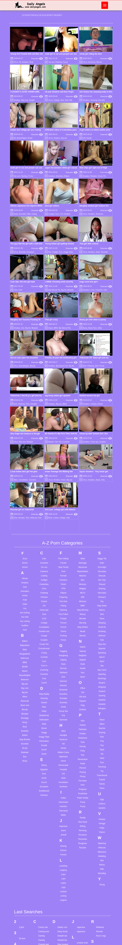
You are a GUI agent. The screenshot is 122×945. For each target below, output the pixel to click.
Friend (63, 521)
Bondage (25, 607)
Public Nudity (82, 687)
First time (63, 491)
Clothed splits (44, 855)
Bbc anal (23, 922)
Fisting (34, 214)
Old (82, 582)
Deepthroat (44, 605)
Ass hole (24, 506)
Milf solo (80, 895)
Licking (63, 785)
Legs (63, 777)
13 (43, 15)
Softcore (101, 525)
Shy (102, 491)
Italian (63, 704)
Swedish (101, 593)
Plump (82, 666)
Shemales (102, 482)
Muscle (83, 525)
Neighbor (83, 545)
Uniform (102, 693)
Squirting (102, 563)
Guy (63, 605)
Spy (102, 555)
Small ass (100, 849)
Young (102, 774)
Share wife (100, 845)
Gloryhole (63, 579)
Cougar (44, 525)
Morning (82, 512)
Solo (102, 529)
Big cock (24, 100)
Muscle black (82, 929)
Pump (82, 691)
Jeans (63, 720)
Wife (102, 758)
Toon (102, 652)
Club (44, 503)
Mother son (81, 925)
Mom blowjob (82, 903)
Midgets (82, 478)
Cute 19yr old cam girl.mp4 (22, 282)
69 (15, 138)
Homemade (63, 654)
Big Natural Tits (54, 290)
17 (52, 15)
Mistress (82, 491)
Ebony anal (62, 849)
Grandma (63, 583)
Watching (102, 733)
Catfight (44, 469)
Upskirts (101, 697)
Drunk (44, 639)
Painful (83, 614)
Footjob (63, 508)
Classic (44, 491)
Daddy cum (62, 817)
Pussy (101, 366)
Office (82, 577)
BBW (56, 328)
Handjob (33, 404)
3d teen (22, 828)
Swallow (101, 589)
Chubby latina (44, 842)
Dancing (44, 588)
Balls (25, 539)
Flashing (58, 62)
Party (82, 640)
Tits (101, 643)
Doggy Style (68, 252)
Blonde (99, 62)
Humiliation (63, 672)
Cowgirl (51, 214)
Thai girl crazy (51, 320)
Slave (102, 508)
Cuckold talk (43, 894)
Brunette (101, 100)
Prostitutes (82, 683)
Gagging (63, 540)
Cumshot (98, 290)
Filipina (63, 482)
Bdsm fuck (23, 943)
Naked (82, 536)
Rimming (82, 720)
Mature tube (82, 882)
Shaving (101, 478)
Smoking (102, 521)
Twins (101, 677)
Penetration (83, 649)
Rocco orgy (101, 825)
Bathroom (25, 547)
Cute (20, 290)
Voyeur (102, 721)
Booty (24, 612)
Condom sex (44, 521)
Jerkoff (63, 724)
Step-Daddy (44, 583)
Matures (82, 465)
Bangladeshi (25, 543)
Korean (63, 744)
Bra (49, 252)
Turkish (102, 669)
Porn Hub (106, 172)
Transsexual (102, 665)
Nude (82, 553)
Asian (16, 214)
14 (45, 15)
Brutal (30, 138)
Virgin (102, 717)
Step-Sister (102, 495)
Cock (93, 290)
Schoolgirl (102, 456)
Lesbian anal (82, 832)
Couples (44, 529)
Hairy (63, 620)
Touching (102, 656)
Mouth (82, 521)
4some (25, 456)
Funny (65, 62)
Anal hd (22, 872)
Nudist (82, 558)
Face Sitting (63, 448)
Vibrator (102, 708)
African (25, 468)
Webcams (102, 741)
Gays (63, 553)
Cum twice (42, 919)
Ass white (23, 902)
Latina (63, 772)
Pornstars (83, 670)
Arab (25, 489)
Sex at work (101, 841)
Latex (63, 764)
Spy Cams (102, 559)
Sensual (101, 465)
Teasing (102, 622)
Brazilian (24, 620)
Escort (44, 672)
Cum (57, 214)
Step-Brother (24, 629)
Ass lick (22, 893)
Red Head (82, 711)
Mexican (82, 473)
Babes (66, 176)
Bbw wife (23, 939)
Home (63, 650)
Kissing (63, 735)
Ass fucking (25, 502)
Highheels (63, 646)
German (63, 558)
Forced (63, 512)
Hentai (89, 138)
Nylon (82, 566)
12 (40, 15)
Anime (24, 485)
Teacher (101, 617)
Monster (82, 508)
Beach (24, 560)
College (57, 100)
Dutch (44, 643)
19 (57, 15)
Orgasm (82, 590)
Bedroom (25, 569)
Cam (15, 290)
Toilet (102, 647)
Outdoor (82, 599)
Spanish (101, 538)
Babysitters (25, 535)
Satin (102, 452)
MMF (83, 495)
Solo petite (100, 866)
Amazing (94, 100)
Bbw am (22, 926)
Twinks (102, 673)
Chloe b (41, 838)
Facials (63, 452)
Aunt (25, 519)
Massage (83, 452)
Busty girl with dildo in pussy (93, 320)
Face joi (61, 873)
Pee (82, 644)
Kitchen (63, 740)
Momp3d (80, 916)
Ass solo (22, 897)
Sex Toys (102, 469)
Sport (102, 551)
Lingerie (63, 789)
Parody (83, 636)
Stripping (102, 576)
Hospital (63, 659)
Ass (22, 328)
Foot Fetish (63, 503)
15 (47, 15)
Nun (82, 562)
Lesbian (63, 781)
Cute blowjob (43, 928)
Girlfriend (63, 562)
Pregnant (83, 679)
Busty (85, 328)
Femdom (63, 469)
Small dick (100, 854)
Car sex (51, 62)
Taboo (102, 609)
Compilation (44, 516)
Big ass (64, 138)
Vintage (102, 713)
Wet (102, 750)
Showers (102, 486)
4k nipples (23, 839)
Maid (83, 448)
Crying (44, 542)
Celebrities (44, 473)
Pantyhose (82, 627)
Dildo (29, 214)
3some (25, 452)
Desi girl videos (52, 206)
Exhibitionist (44, 680)
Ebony (44, 654)
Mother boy (81, 920)
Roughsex (82, 733)
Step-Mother (82, 516)
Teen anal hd (101, 895)
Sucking (101, 585)
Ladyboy (63, 759)
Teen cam (100, 899)
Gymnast (63, 609)
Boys (25, 616)
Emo (44, 663)
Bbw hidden (24, 934)
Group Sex (63, 600)
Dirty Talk (68, 100)
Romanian (82, 728)
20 (60, 15)
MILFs (82, 482)
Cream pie (42, 877)
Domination (44, 630)
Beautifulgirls (22, 138)
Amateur (25, 62)
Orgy (83, 594)
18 (55, 15)
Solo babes (101, 858)
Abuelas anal (24, 850)
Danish (44, 592)
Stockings (102, 568)
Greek (63, 596)
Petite (82, 653)
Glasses (63, 575)
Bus (25, 646)
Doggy (44, 622)
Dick (84, 366)
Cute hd (41, 932)
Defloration (44, 609)
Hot (63, 663)
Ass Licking (25, 510)
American (91, 62)
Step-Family (63, 456)
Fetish (63, 473)
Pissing (83, 661)
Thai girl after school (89, 244)
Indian (63, 687)
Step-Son (102, 533)
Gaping (63, 549)
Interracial (63, 700)
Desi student (63, 834)
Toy (101, 660)
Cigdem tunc (43, 847)
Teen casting (101, 903)
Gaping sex (62, 936)
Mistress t (81, 899)
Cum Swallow (65, 214)
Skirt (102, 503)
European (30, 252)
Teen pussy (101, 933)
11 (38, 15)
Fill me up (62, 903)
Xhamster (37, 58)
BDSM (25, 556)
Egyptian (44, 659)
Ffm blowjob (63, 899)
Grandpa (63, 588)
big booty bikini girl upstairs (58, 395)
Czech (44, 572)
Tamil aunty (101, 891)
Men (83, 469)
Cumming (44, 559)
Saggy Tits (102, 448)
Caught (31, 100)
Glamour (63, 570)
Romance (83, 724)
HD (84, 138)
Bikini (65, 404)
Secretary (102, 461)
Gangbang (63, 545)
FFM (63, 478)
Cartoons (44, 461)
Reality (83, 707)
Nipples (82, 549)
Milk (82, 486)
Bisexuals (25, 590)
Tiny (102, 635)
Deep (44, 600)
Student (102, 581)
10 (35, 15)
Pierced (82, 657)
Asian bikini (24, 885)
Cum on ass (43, 907)
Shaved (102, 473)
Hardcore (63, 629)
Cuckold (44, 546)
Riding (82, 715)
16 (50, 15)
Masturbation (82, 461)
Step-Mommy (82, 499)
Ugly (102, 689)
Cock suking (43, 859)
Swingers (102, 598)
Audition (24, 515)
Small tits (102, 516)
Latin (63, 768)
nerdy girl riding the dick (91, 54)
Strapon (102, 572)
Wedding (102, 745)
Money (82, 503)
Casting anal (43, 821)
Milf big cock (82, 891)
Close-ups (44, 499)
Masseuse (82, 456)
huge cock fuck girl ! (89, 282)
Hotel (63, 667)
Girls (105, 290)
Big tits (63, 290)
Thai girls (100, 942)
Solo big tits (101, 862)
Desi (62, 100)
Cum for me (43, 898)
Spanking (102, 542)
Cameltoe (44, 452)
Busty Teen (92, 328)
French (63, 516)
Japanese (63, 715)
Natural (83, 540)
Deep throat (63, 821)
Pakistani (83, 619)
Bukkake (24, 642)
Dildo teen (62, 838)
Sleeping (102, 512)
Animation (25, 480)
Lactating (63, 755)
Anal (31, 62)
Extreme (44, 684)
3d (20, 62)
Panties (82, 623)
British (24, 624)
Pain (83, 610)
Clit (44, 495)
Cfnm (44, 478)
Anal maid (23, 876)
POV (83, 674)
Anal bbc (23, 868)
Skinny (102, 499)
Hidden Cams (63, 642)
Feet (63, 461)
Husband (63, 676)
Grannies (63, 592)
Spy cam (100, 871)
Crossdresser (44, 538)
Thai (102, 630)
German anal (63, 940)
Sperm (102, 546)
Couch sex (42, 868)
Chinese (44, 486)
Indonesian (63, 691)
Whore (102, 754)
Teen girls (100, 920)
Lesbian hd (81, 836)
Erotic (44, 667)
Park (83, 631)
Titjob (102, 639)
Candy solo (43, 817)
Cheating (44, 482)
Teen (102, 626)
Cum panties (43, 915)
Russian (82, 737)
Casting (44, 465)
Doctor (44, 617)
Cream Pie (102, 176)
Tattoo (102, 613)
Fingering (63, 486)
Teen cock (100, 908)
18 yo (16, 62)
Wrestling (102, 763)
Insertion (63, 696)
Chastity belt (43, 834)
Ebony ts (61, 858)
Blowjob (94, 176)
